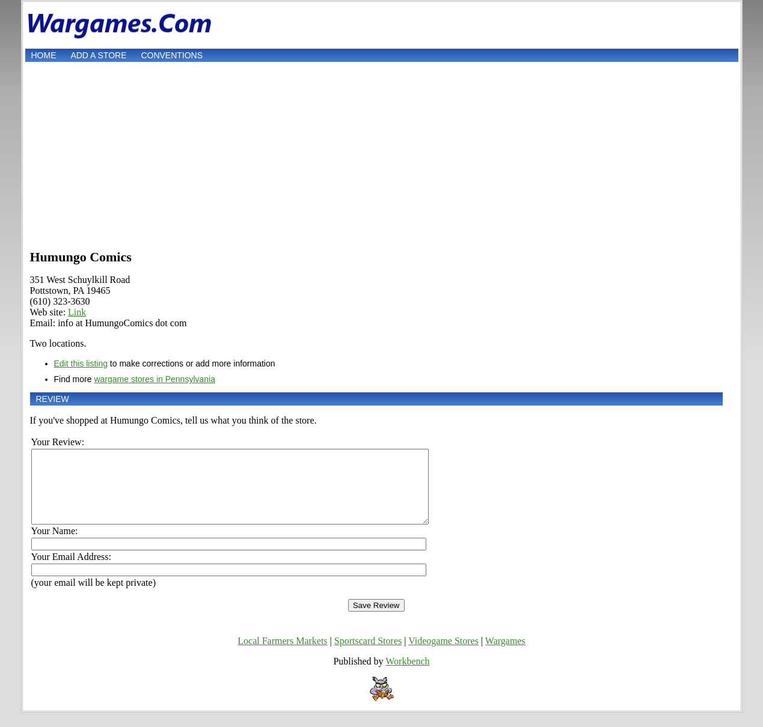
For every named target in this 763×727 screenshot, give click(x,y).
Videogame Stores (443, 655)
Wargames (505, 655)
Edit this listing (81, 363)
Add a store (98, 55)
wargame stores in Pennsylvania (154, 379)
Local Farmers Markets (282, 655)
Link (77, 312)
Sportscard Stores (368, 655)
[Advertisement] (381, 154)
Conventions (172, 55)
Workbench (407, 676)
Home (44, 55)
